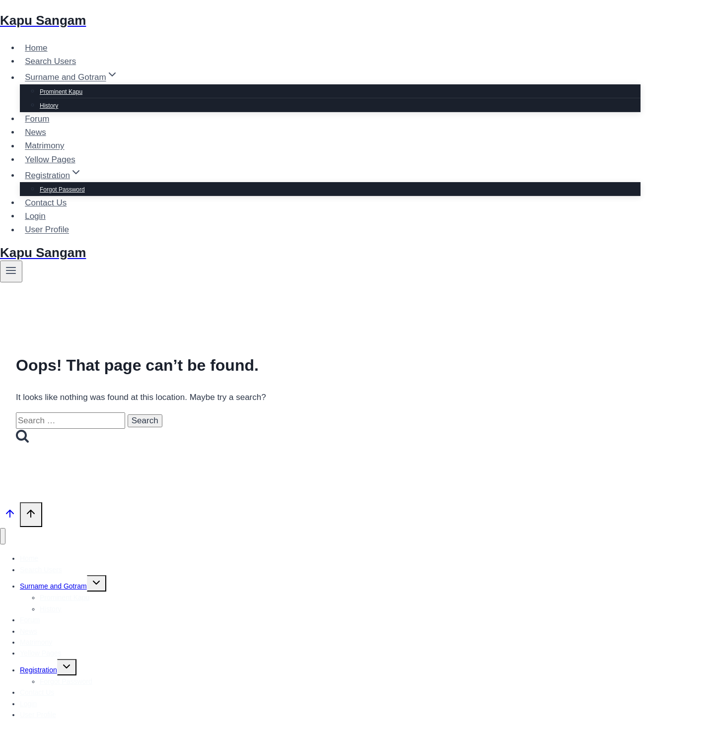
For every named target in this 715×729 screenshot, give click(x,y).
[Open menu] (11, 271)
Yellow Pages (50, 159)
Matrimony (44, 146)
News (35, 132)
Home (36, 48)
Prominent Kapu (61, 91)
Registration (38, 670)
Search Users (50, 61)
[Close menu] (2, 536)
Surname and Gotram (53, 586)
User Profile (47, 230)
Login (35, 216)
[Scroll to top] (10, 515)
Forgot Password (62, 189)
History (49, 105)
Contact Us (46, 202)
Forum (37, 119)
